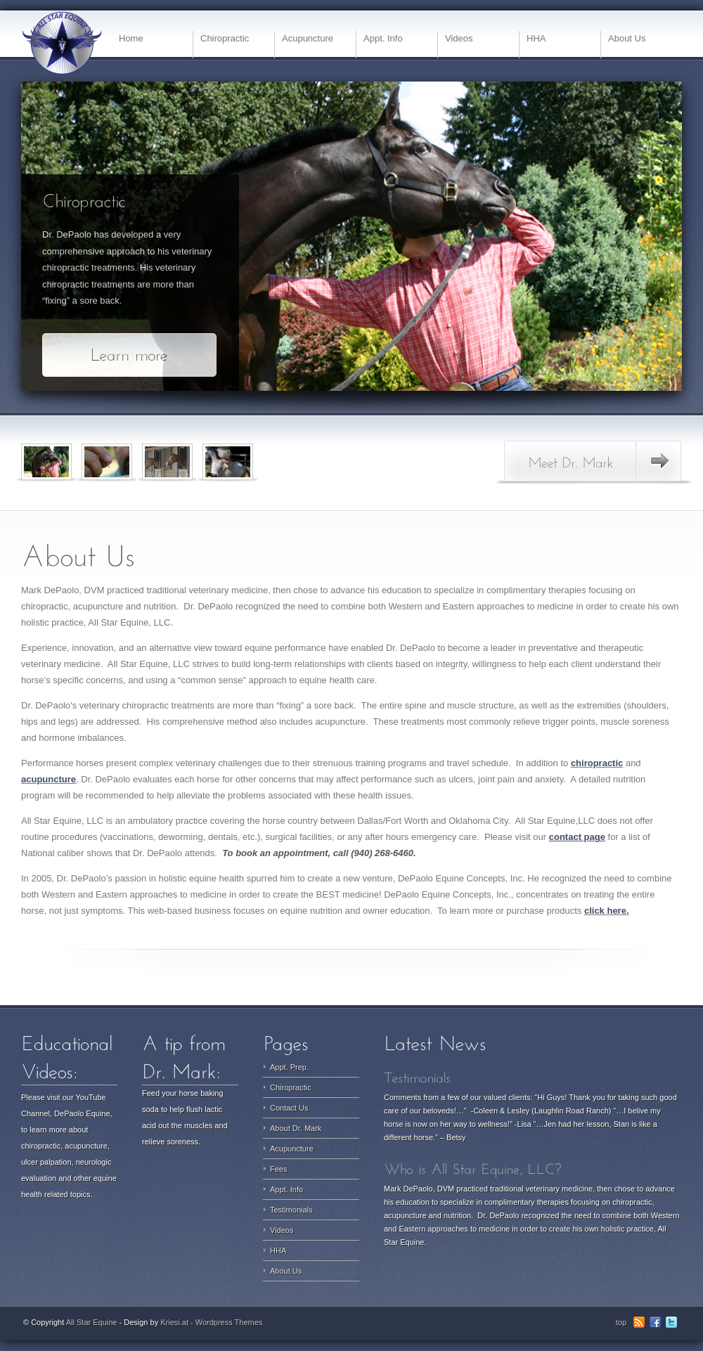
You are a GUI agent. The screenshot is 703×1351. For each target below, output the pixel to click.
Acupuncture (307, 38)
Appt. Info (383, 38)
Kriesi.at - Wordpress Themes (211, 1322)
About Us (626, 38)
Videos (459, 38)
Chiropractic (224, 38)
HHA (536, 38)
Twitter (671, 1322)
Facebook (655, 1322)
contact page (577, 837)
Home (131, 38)
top (621, 1322)
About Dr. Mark (295, 1128)
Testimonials (291, 1209)
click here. (606, 910)
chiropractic (597, 763)
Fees (278, 1169)
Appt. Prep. (289, 1067)
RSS (639, 1322)
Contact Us (289, 1108)
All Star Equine (91, 1322)
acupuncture (48, 779)
